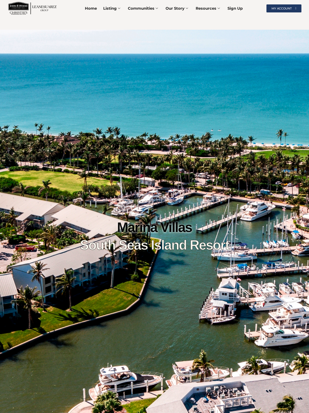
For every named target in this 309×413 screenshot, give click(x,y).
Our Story (177, 8)
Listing (111, 8)
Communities (143, 8)
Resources (208, 8)
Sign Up (235, 8)
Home (91, 8)
